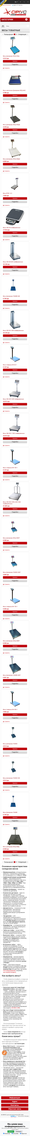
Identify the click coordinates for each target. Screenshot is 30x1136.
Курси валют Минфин (23, 1116)
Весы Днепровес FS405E (10, 743)
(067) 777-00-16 (18, 5)
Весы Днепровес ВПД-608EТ (11, 641)
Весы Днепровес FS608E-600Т (12, 675)
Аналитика (6, 1133)
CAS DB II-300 (15, 1008)
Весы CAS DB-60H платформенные (13, 262)
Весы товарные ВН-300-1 (10, 709)
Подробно (15, 64)
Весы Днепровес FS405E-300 (11, 778)
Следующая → (23, 34)
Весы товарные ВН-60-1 (10, 365)
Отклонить (18, 1131)
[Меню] (28, 2)
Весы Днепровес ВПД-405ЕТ (11, 538)
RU (16, 2)
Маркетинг (23, 1133)
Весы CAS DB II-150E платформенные (14, 433)
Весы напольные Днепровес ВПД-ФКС (14, 90)
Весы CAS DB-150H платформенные (13, 330)
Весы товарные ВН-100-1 (10, 467)
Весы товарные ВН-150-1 (10, 606)
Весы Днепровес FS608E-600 (11, 296)
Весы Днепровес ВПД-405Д (11, 56)
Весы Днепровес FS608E (10, 812)
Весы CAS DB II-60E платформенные (13, 399)
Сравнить (7, 68)
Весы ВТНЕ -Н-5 (7, 193)
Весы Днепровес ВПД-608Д (11, 846)
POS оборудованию (9, 970)
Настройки (15, 1133)
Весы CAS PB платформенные (11, 227)
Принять (11, 1131)
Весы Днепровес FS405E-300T (12, 572)
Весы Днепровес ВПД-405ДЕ (11, 124)
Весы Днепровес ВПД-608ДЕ (11, 159)
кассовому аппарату (9, 972)
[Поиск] (24, 2)
